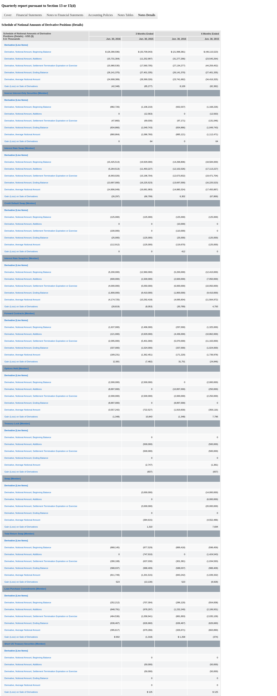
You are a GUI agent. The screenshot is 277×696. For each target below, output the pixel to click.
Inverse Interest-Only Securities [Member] (26, 93)
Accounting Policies (100, 15)
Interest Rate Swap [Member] (19, 148)
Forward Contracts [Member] (19, 313)
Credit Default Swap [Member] (20, 203)
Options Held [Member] (16, 368)
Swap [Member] (12, 478)
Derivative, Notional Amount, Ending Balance (26, 72)
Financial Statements (29, 15)
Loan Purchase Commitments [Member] (25, 589)
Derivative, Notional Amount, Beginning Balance (27, 52)
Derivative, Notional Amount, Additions (23, 59)
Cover (7, 15)
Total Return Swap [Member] (19, 534)
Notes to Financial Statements (65, 15)
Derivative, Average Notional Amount (22, 79)
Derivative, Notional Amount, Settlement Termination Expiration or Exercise (40, 65)
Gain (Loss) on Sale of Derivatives (21, 86)
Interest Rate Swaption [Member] (21, 258)
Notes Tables (126, 15)
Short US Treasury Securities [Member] (24, 644)
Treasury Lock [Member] (17, 423)
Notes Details (146, 15)
